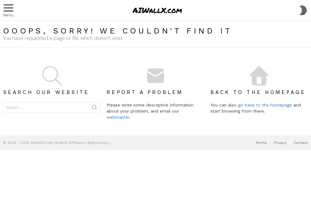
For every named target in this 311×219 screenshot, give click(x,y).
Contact (301, 143)
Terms (261, 143)
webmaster (118, 117)
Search (94, 108)
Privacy (280, 143)
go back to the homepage (265, 105)
